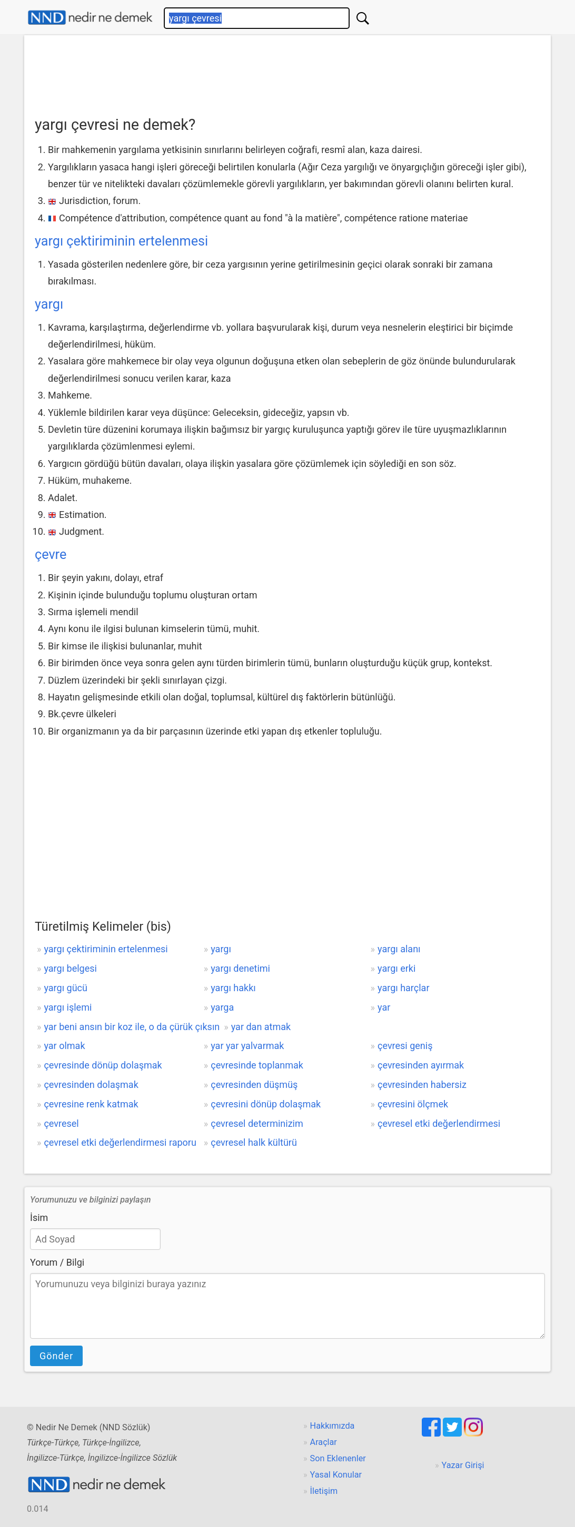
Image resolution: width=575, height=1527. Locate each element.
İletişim (324, 1491)
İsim (39, 1217)
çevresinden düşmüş (254, 1084)
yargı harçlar (403, 987)
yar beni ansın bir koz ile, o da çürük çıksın (132, 1026)
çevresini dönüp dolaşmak (266, 1103)
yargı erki (396, 968)
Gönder (56, 1355)
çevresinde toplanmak (257, 1065)
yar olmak (64, 1045)
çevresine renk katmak (91, 1103)
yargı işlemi (68, 1007)
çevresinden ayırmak (421, 1065)
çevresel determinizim (257, 1123)
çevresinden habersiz (422, 1084)
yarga (222, 1007)
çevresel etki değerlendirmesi (439, 1123)
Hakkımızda (332, 1426)
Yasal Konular (336, 1475)
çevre (50, 554)
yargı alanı (399, 948)
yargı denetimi (240, 968)
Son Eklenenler (338, 1458)
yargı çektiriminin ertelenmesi (121, 241)
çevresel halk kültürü (254, 1142)
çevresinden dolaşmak (91, 1084)
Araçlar (323, 1442)
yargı (49, 304)
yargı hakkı (233, 987)
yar (384, 1007)
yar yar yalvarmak (247, 1045)
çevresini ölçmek (413, 1103)
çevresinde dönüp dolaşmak (103, 1065)
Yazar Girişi (463, 1465)
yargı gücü (65, 987)
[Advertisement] (287, 72)
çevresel (61, 1123)
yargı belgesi (70, 968)
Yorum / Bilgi (57, 1262)
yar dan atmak (261, 1026)
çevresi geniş (405, 1045)
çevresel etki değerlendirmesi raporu (120, 1142)
